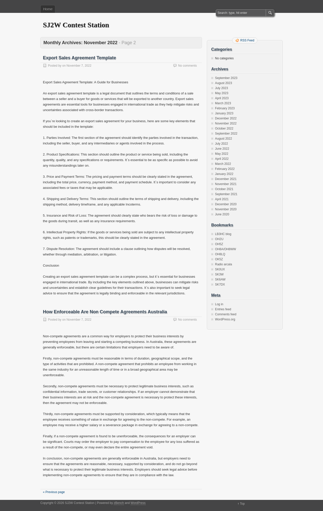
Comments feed (225, 314)
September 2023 (226, 78)
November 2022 (225, 123)
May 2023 (221, 93)
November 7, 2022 (78, 65)
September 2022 (226, 133)
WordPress (138, 503)
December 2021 (225, 179)
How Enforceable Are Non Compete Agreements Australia (105, 311)
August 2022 (223, 138)
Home (47, 9)
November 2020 (225, 209)
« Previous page (54, 492)
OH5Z (219, 244)
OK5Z (219, 259)
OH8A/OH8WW (225, 249)
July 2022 (221, 143)
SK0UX (220, 269)
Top (242, 503)
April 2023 (222, 98)
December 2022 (225, 118)
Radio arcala (223, 264)
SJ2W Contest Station (76, 25)
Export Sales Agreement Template (79, 57)
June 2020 (222, 214)
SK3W (219, 274)
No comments (187, 65)
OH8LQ (220, 254)
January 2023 (224, 113)
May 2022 (221, 154)
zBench (119, 503)
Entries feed (223, 309)
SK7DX (220, 284)
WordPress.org (225, 319)
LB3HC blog (223, 234)
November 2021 (225, 184)
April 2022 (222, 159)
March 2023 (223, 103)
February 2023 (225, 108)
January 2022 (224, 174)
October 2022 (224, 128)
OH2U (219, 239)
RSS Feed (247, 40)
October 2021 (224, 189)
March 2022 (223, 164)
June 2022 (222, 148)
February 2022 (225, 169)
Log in (219, 304)
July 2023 (221, 88)
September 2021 (226, 194)
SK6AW (220, 279)
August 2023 (223, 83)
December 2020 (225, 204)
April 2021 (222, 199)
